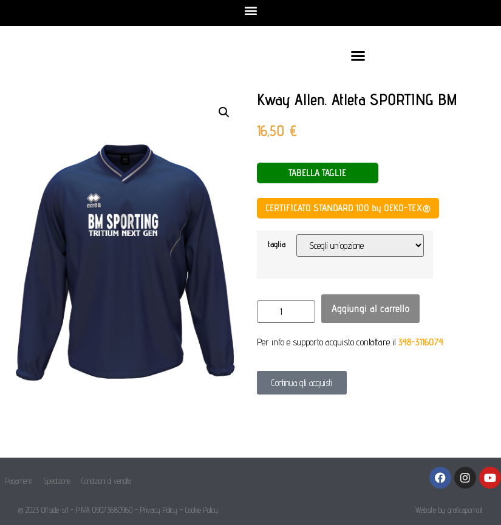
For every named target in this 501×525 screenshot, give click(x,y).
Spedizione (56, 481)
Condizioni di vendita (106, 481)
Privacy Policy (158, 510)
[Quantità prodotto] (286, 311)
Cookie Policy (201, 510)
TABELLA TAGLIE (317, 172)
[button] (250, 10)
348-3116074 (420, 342)
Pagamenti (18, 481)
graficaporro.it (465, 510)
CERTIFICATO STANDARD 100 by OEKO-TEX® (348, 208)
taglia (276, 244)
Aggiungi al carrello (370, 308)
